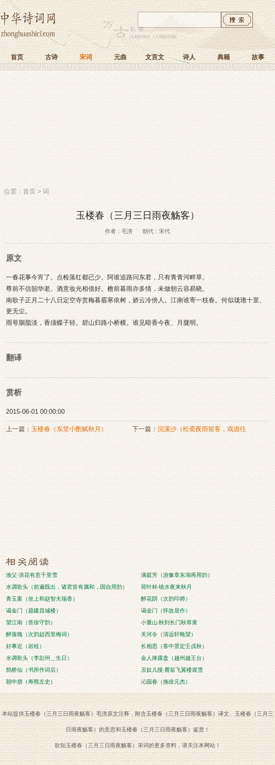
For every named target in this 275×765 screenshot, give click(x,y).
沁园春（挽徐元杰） (166, 681)
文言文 (154, 57)
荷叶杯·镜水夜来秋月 (166, 587)
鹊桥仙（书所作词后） (33, 670)
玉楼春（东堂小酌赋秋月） (69, 429)
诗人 (189, 57)
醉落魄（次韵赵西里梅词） (39, 634)
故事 (258, 57)
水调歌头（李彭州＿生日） (39, 658)
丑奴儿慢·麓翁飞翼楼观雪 (172, 670)
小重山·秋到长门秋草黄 (169, 622)
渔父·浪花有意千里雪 (31, 575)
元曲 (120, 57)
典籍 (223, 57)
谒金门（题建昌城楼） (33, 610)
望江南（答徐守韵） (31, 622)
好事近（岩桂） (25, 646)
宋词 (86, 57)
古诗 (51, 57)
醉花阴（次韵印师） (166, 598)
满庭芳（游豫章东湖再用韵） (177, 575)
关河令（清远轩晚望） (168, 634)
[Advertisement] (137, 131)
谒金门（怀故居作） (166, 610)
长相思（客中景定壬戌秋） (174, 646)
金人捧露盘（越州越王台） (174, 658)
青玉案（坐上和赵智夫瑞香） (42, 598)
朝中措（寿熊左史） (31, 681)
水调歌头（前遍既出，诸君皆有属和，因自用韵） (67, 587)
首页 (17, 57)
